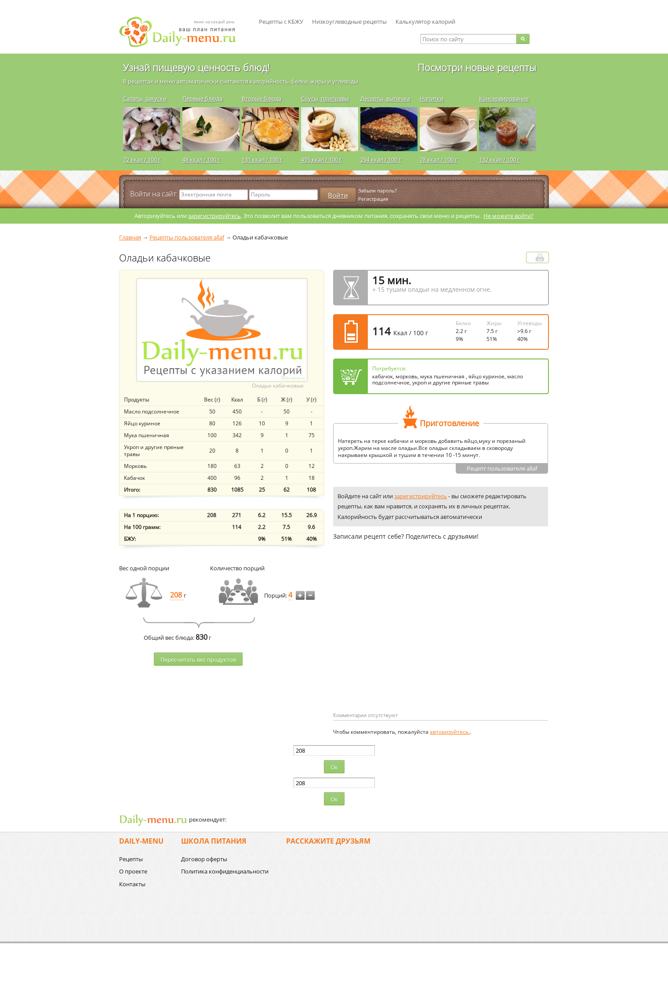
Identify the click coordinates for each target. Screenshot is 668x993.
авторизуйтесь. (450, 732)
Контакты (132, 884)
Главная (130, 237)
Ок (334, 767)
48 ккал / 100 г (201, 159)
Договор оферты (204, 859)
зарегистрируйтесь (214, 216)
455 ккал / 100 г (321, 159)
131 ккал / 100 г (262, 159)
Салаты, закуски (145, 98)
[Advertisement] (407, 640)
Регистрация (373, 199)
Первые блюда (202, 98)
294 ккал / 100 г (380, 159)
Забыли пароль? (377, 190)
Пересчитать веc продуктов (198, 659)
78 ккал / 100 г (438, 159)
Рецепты (131, 859)
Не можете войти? (508, 216)
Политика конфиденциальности (225, 871)
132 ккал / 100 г (499, 159)
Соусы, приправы (325, 98)
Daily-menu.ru (183, 32)
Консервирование (504, 98)
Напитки (431, 98)
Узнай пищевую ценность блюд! (196, 67)
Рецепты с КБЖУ (281, 21)
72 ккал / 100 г (142, 159)
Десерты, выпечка (385, 98)
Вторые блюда (261, 98)
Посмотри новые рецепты (477, 67)
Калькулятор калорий (425, 21)
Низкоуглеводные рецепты (349, 21)
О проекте (133, 871)
